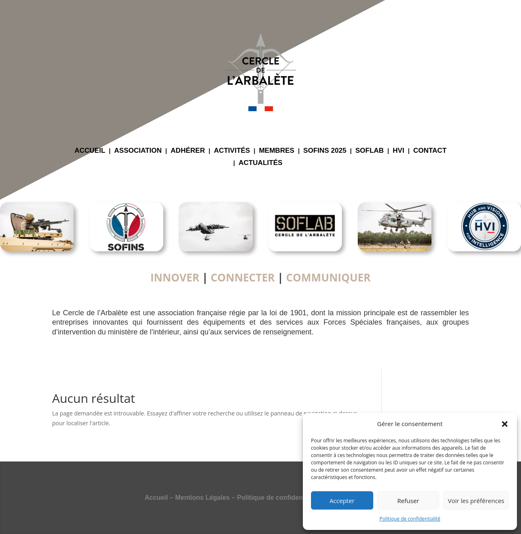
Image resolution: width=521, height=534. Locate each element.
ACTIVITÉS (232, 151)
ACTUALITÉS (260, 163)
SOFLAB (369, 151)
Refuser (408, 501)
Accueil (156, 497)
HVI (398, 151)
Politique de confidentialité (409, 518)
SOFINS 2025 (324, 151)
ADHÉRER (188, 151)
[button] (505, 424)
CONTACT (430, 151)
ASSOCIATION (138, 151)
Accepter (342, 501)
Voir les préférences (476, 501)
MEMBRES (276, 151)
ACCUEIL (89, 151)
